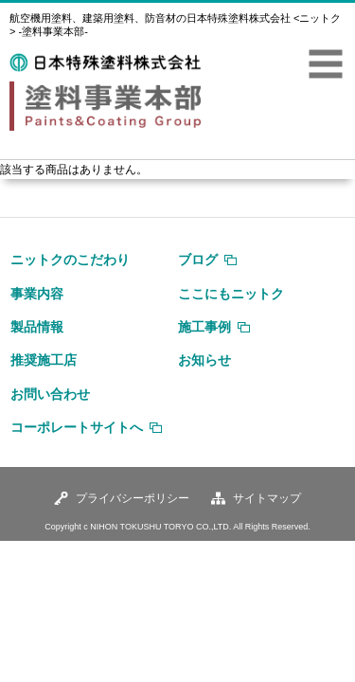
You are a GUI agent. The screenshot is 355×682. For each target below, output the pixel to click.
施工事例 (204, 326)
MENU (326, 64)
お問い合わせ (50, 394)
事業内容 (36, 293)
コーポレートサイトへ (76, 427)
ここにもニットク (231, 293)
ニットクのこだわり (70, 259)
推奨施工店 (43, 360)
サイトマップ (267, 498)
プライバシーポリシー (132, 498)
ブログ (198, 259)
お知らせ (204, 360)
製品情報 (36, 326)
